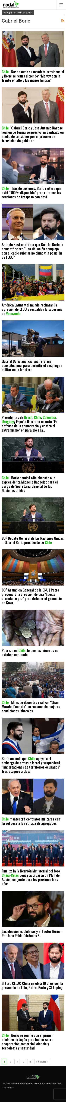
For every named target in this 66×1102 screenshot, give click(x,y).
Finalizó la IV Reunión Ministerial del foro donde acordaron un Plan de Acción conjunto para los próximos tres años (31, 877)
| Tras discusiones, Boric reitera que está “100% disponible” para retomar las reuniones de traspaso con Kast (31, 192)
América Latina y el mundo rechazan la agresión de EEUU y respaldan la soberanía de (32, 309)
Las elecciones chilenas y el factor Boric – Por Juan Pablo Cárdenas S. (32, 933)
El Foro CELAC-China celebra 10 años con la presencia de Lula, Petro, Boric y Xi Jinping (32, 985)
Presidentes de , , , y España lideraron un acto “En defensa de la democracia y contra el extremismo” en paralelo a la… (30, 423)
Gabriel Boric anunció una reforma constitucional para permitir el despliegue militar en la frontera (32, 365)
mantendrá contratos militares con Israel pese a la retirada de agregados (31, 821)
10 (30, 1061)
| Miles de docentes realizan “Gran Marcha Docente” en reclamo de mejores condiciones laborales (31, 706)
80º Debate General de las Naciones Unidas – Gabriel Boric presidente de (33, 540)
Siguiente (42, 1061)
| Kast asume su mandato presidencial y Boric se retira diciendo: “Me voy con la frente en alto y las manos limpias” (33, 76)
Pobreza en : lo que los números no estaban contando (30, 652)
